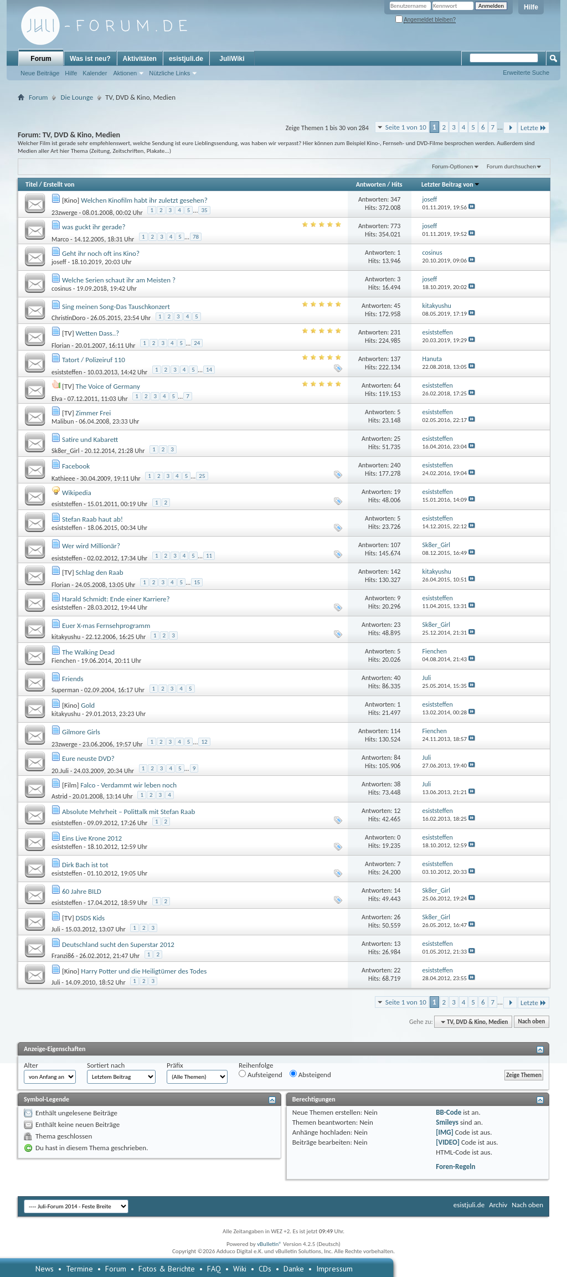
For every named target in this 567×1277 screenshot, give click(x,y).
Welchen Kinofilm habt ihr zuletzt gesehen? (144, 200)
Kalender (95, 73)
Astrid (59, 796)
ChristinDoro (68, 318)
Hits (396, 184)
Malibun (62, 421)
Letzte (533, 127)
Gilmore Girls (81, 732)
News (44, 1269)
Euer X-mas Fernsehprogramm (106, 625)
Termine (79, 1269)
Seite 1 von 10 (405, 127)
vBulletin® (269, 1244)
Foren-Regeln (455, 1166)
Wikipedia (76, 492)
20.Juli (60, 770)
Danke (294, 1269)
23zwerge (64, 212)
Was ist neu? (90, 59)
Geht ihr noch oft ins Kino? (101, 253)
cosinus (61, 288)
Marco (60, 239)
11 (209, 555)
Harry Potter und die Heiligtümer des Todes (144, 971)
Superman (65, 690)
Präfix (175, 1065)
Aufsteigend (260, 1074)
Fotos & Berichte (166, 1269)
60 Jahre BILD (81, 891)
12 (204, 741)
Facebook (76, 466)
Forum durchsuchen (511, 166)
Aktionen (125, 73)
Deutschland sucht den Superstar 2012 (118, 944)
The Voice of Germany (108, 386)
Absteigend (310, 1074)
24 (197, 343)
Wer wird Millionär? (91, 546)
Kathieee (63, 478)
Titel (31, 184)
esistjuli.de (186, 59)
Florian (60, 345)
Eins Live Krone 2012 (92, 838)
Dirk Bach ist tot (85, 865)
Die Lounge (76, 97)
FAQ (214, 1269)
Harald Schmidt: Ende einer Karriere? (116, 599)
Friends (73, 678)
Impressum (334, 1269)
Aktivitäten (140, 59)
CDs (265, 1269)
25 (202, 476)
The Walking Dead (88, 652)
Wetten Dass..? (98, 333)
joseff (58, 262)
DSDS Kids (90, 918)
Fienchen (63, 661)
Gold (88, 705)
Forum (40, 59)
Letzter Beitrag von (450, 184)
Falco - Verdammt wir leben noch (128, 785)
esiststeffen (66, 371)
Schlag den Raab (99, 572)
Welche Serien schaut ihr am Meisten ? (119, 280)
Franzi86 (62, 956)
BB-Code (448, 1112)
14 (209, 369)
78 (196, 236)
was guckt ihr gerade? (94, 227)
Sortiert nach (106, 1065)
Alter (31, 1065)
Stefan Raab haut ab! (92, 519)
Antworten (371, 184)
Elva (57, 398)
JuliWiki (231, 59)
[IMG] (444, 1132)
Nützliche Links (169, 73)
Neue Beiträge (39, 73)
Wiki (239, 1269)
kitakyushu (65, 637)
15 (197, 582)
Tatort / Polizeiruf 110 (93, 360)
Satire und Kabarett (90, 439)
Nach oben (531, 1022)
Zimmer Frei (93, 413)
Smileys (447, 1122)
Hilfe (531, 7)
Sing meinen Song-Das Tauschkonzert (116, 306)
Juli (55, 929)
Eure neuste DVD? (88, 758)
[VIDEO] (448, 1142)
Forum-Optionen (452, 166)
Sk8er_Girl (65, 451)
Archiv (498, 1205)
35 (204, 210)
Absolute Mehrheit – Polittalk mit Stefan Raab (128, 811)
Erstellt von (58, 184)
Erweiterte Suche (526, 72)
